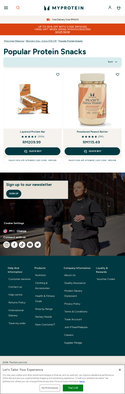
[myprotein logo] (63, 8)
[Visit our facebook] (14, 244)
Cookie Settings (14, 223)
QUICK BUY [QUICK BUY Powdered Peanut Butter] (92, 151)
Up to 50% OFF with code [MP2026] (62, 29)
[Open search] (18, 8)
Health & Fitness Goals (45, 298)
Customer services (19, 279)
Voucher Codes (106, 279)
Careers (68, 334)
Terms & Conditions (75, 311)
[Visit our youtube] (30, 244)
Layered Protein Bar (32, 131)
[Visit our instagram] (6, 244)
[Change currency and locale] (62, 231)
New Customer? (45, 324)
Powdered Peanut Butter (92, 131)
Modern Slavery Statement (73, 293)
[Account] (110, 8)
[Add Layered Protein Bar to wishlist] (58, 74)
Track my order (17, 323)
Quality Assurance (75, 282)
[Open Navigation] (6, 8)
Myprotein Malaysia (14, 41)
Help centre (15, 294)
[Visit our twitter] (38, 244)
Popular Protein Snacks (70, 41)
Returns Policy (16, 302)
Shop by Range (44, 308)
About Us (70, 275)
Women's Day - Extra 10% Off (41, 41)
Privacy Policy (72, 303)
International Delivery (15, 313)
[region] (62, 379)
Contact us (15, 286)
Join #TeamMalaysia (75, 327)
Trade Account (73, 319)
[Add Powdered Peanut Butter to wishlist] (117, 74)
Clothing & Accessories (42, 285)
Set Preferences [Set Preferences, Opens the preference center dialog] (50, 388)
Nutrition (40, 275)
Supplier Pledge (73, 342)
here (82, 381)
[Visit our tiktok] (22, 244)
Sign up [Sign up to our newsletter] (13, 193)
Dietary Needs (43, 316)
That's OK (73, 388)
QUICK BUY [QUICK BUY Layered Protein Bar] (33, 151)
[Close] (119, 369)
